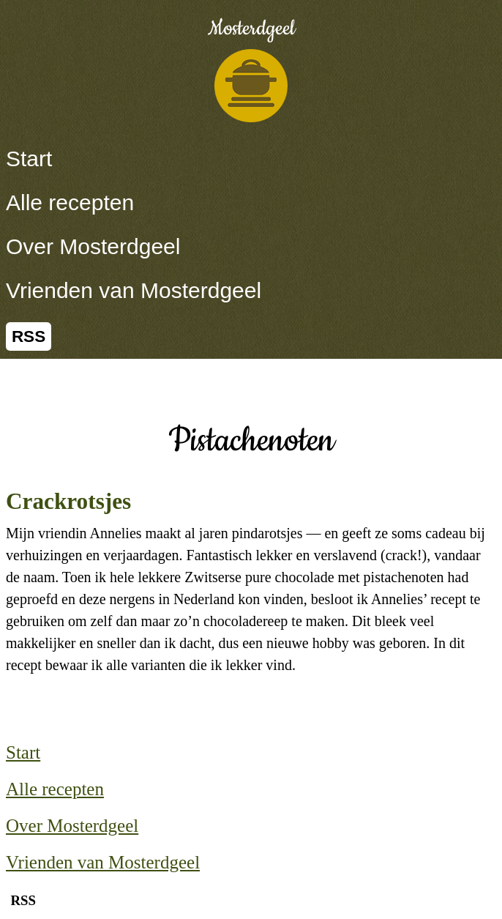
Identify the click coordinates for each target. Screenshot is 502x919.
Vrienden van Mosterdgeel (133, 290)
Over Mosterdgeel (93, 246)
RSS (28, 336)
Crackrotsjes (68, 501)
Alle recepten (70, 202)
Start (29, 158)
